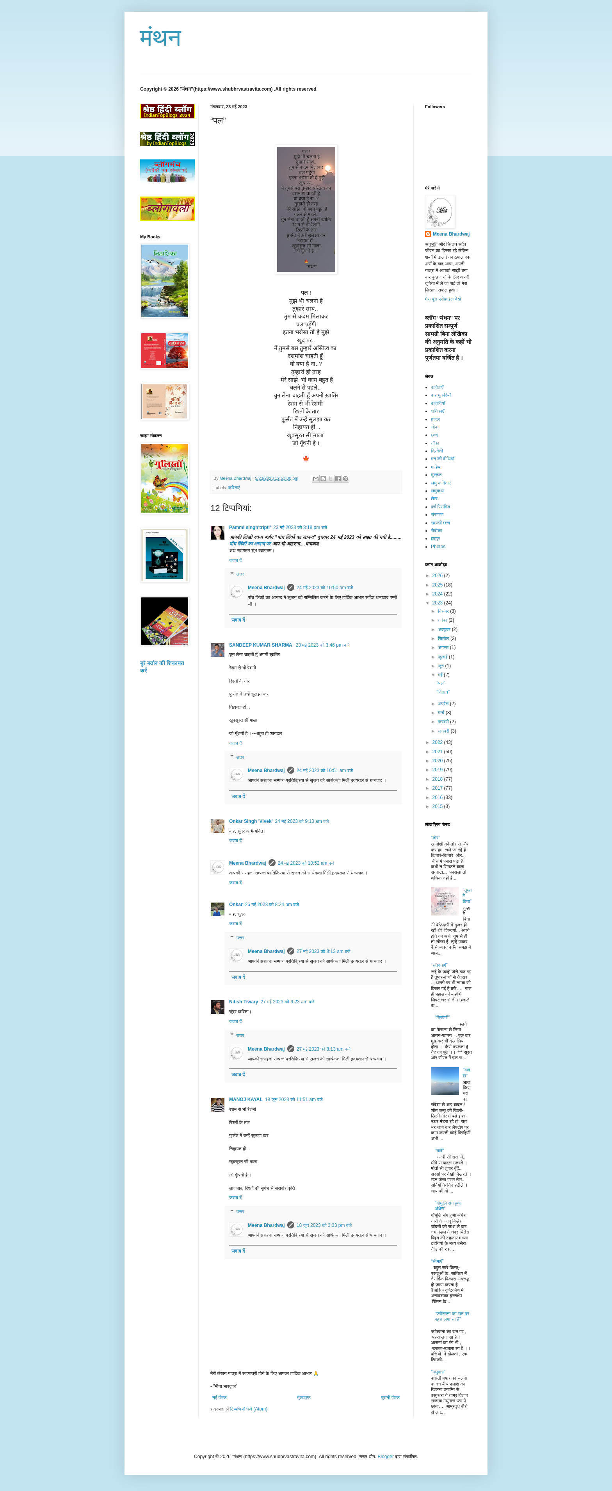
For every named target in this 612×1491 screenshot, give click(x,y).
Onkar (236, 904)
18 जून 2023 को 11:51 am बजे (294, 1099)
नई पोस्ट (219, 1397)
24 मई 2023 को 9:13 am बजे (302, 821)
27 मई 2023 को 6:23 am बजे (287, 1002)
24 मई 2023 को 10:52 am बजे (306, 863)
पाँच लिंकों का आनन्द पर (250, 544)
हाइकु (435, 538)
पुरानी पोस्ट (390, 1397)
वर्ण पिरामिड (440, 507)
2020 (438, 760)
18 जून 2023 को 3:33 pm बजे (324, 1225)
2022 (438, 742)
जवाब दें (235, 560)
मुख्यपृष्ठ (303, 1397)
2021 (438, 751)
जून (441, 666)
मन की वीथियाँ (442, 458)
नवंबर (443, 620)
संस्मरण (437, 514)
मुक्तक (436, 474)
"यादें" (439, 1150)
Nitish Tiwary (243, 1002)
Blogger (386, 1456)
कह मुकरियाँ (441, 395)
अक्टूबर (445, 629)
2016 (438, 797)
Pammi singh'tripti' (250, 527)
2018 (438, 779)
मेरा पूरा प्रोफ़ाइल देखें (443, 299)
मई (441, 675)
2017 (438, 788)
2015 (438, 806)
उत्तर (240, 574)
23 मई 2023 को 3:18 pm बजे (300, 527)
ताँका (435, 443)
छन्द (434, 435)
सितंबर (444, 638)
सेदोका (436, 530)
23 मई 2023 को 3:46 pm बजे (323, 645)
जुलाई (443, 657)
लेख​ (434, 498)
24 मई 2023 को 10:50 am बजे (325, 587)
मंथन (160, 38)
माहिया (436, 467)
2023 (438, 603)
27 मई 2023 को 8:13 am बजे (323, 951)
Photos (438, 546)
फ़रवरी (444, 721)
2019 (438, 769)
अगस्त (444, 647)
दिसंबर (444, 611)
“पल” (441, 683)
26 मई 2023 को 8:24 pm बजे (272, 904)
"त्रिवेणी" (442, 1017)
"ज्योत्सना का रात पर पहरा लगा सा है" (452, 1316)
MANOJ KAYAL (246, 1099)
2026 (438, 575)
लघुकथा (438, 490)
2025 (438, 585)
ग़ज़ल (435, 419)
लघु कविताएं (441, 483)
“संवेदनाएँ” (439, 965)
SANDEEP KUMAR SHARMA (261, 645)
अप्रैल (444, 703)
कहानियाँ (438, 403)
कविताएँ (234, 487)
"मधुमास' (438, 1372)
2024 (438, 594)
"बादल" (466, 1072)
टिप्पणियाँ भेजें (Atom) (249, 1409)
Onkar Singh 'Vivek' (251, 821)
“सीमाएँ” (437, 1261)
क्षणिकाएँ (437, 411)
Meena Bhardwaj (266, 587)
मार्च (442, 712)
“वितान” (443, 692)
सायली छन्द (440, 523)
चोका (435, 427)
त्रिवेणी (437, 451)
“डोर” (435, 837)
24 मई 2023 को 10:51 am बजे (325, 770)
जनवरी (444, 731)
